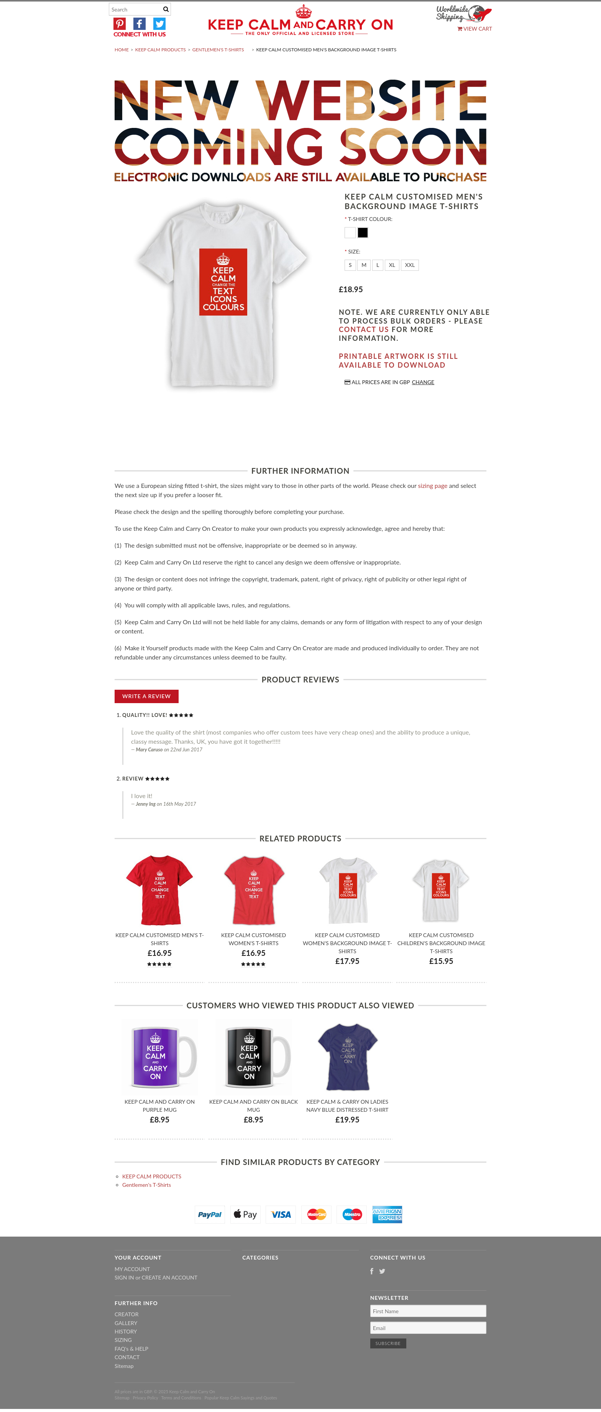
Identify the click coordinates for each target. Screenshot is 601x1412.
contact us (364, 348)
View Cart (474, 28)
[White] (351, 250)
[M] (364, 283)
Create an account (169, 1296)
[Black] (362, 250)
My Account (132, 1287)
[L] (377, 283)
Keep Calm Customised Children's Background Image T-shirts (441, 961)
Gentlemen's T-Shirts (218, 67)
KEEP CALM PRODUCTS (160, 67)
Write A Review (146, 714)
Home (122, 67)
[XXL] (410, 283)
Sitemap (124, 1384)
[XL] (392, 283)
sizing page (433, 503)
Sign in (124, 1296)
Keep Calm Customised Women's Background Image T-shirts (347, 961)
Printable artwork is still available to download (398, 379)
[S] (350, 283)
